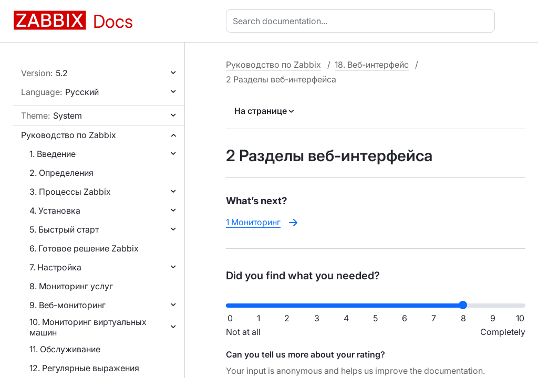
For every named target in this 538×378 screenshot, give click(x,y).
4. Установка (54, 210)
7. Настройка (55, 267)
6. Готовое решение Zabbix (84, 248)
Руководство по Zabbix (68, 135)
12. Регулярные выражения (84, 368)
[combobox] (362, 21)
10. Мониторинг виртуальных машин (88, 327)
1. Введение (52, 154)
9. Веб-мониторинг (67, 305)
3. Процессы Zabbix (70, 191)
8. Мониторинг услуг (71, 286)
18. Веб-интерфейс (372, 64)
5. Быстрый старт (64, 229)
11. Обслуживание (64, 349)
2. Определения (61, 172)
